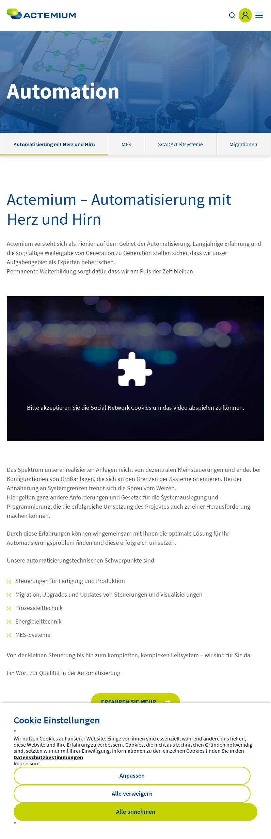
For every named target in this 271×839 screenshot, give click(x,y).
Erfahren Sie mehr (128, 702)
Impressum (26, 763)
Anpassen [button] (132, 775)
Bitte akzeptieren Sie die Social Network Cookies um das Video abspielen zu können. (135, 407)
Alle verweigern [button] (132, 793)
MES (126, 144)
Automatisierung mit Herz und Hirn (54, 144)
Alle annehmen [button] (135, 811)
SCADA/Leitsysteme (180, 144)
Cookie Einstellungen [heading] (57, 720)
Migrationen (243, 144)
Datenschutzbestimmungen (48, 757)
